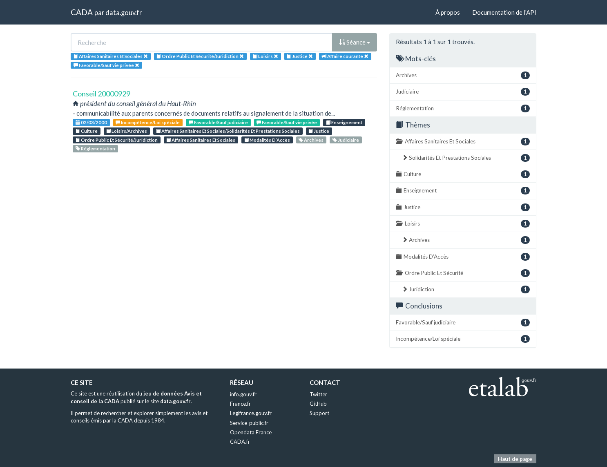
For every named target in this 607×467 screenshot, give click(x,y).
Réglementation (95, 148)
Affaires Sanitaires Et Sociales (200, 140)
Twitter (318, 394)
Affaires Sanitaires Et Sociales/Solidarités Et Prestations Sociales (228, 131)
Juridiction (466, 289)
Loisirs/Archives (126, 131)
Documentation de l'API (504, 12)
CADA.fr (240, 441)
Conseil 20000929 (101, 93)
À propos (447, 12)
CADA (82, 12)
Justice (318, 131)
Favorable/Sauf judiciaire (218, 122)
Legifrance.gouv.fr (251, 413)
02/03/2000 (91, 122)
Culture (87, 131)
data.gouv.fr (123, 12)
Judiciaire (346, 140)
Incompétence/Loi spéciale (148, 122)
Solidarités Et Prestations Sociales (466, 158)
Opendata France (251, 432)
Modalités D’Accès (267, 140)
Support (319, 413)
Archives (311, 140)
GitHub (318, 403)
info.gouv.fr (243, 394)
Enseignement (344, 122)
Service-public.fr (249, 423)
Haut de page (515, 459)
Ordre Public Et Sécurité (463, 273)
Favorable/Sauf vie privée (287, 122)
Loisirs (463, 224)
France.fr (240, 403)
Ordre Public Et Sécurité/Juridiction (117, 140)
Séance (354, 42)
